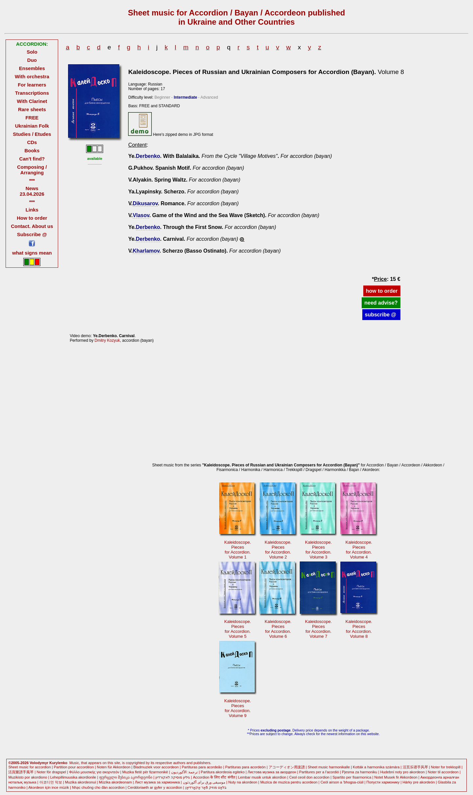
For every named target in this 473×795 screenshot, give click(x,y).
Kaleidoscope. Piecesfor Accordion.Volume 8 (359, 629)
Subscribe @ (32, 234)
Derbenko (148, 156)
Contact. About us (32, 226)
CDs (32, 142)
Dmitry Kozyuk (107, 340)
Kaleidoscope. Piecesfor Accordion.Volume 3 (318, 549)
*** (32, 180)
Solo (32, 52)
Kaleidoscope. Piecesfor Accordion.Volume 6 (278, 629)
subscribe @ (381, 314)
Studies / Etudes (32, 134)
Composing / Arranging (32, 169)
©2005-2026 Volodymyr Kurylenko (37, 763)
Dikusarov (145, 203)
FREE (31, 117)
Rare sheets (32, 109)
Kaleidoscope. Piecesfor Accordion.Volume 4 (359, 549)
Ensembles (32, 68)
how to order (382, 291)
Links (32, 209)
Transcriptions (32, 93)
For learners (32, 84)
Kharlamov (146, 251)
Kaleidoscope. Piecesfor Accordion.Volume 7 (318, 629)
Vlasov (141, 215)
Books (32, 150)
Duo (32, 60)
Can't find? (32, 158)
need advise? (380, 303)
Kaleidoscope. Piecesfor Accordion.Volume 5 (237, 629)
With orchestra (32, 76)
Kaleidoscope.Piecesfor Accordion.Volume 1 (237, 549)
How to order (32, 218)
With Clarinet (32, 101)
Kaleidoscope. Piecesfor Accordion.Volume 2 (278, 549)
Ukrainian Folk (32, 126)
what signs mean (32, 253)
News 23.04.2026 (32, 191)
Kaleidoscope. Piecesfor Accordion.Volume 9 (237, 708)
